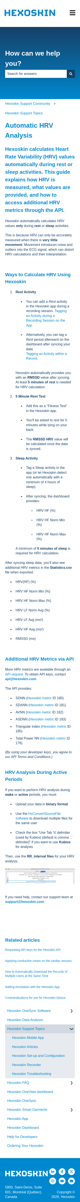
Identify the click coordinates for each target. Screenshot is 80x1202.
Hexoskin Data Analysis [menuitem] (25, 1020)
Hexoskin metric (39, 698)
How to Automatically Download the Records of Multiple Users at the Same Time (36, 974)
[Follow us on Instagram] (52, 1181)
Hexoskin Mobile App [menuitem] (28, 1037)
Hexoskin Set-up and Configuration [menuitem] (38, 1056)
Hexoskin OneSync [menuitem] (21, 1101)
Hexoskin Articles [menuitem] (25, 1047)
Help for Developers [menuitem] (22, 1137)
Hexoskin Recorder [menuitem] (26, 1065)
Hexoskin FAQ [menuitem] (18, 1082)
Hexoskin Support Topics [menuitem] (26, 1029)
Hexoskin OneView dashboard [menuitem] (30, 1092)
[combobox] (36, 74)
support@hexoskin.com (24, 902)
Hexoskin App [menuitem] (17, 1119)
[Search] (71, 74)
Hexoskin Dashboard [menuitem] (23, 1127)
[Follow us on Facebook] (62, 1171)
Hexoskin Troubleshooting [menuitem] (31, 1074)
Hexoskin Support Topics (24, 113)
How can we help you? (32, 58)
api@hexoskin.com (20, 679)
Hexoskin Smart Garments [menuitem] (27, 1109)
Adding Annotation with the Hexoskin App (32, 987)
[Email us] (71, 1181)
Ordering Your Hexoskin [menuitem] (25, 1145)
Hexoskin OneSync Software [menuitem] (29, 1011)
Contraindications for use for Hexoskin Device (35, 997)
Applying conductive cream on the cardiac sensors (38, 960)
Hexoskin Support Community (27, 103)
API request (14, 674)
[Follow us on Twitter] (71, 1171)
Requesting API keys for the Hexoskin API (33, 949)
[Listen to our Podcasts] (62, 1181)
